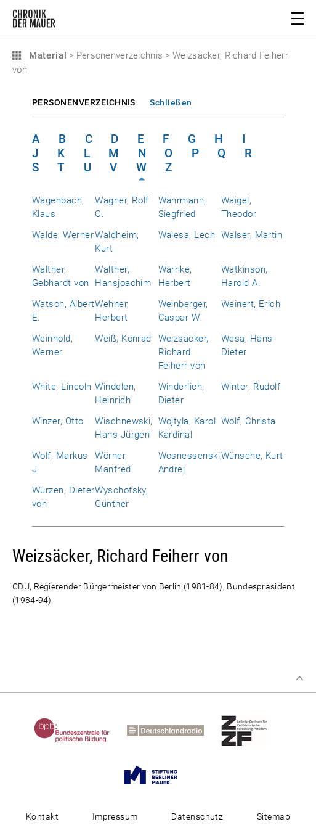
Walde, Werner (63, 234)
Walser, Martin (252, 234)
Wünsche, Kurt (252, 455)
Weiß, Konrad (123, 338)
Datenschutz (197, 816)
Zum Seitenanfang (299, 678)
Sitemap (273, 816)
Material (46, 55)
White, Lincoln (62, 386)
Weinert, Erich (251, 304)
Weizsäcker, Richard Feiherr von (183, 352)
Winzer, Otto (58, 421)
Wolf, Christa (248, 421)
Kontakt (42, 816)
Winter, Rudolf (251, 386)
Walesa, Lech (187, 234)
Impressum (115, 816)
